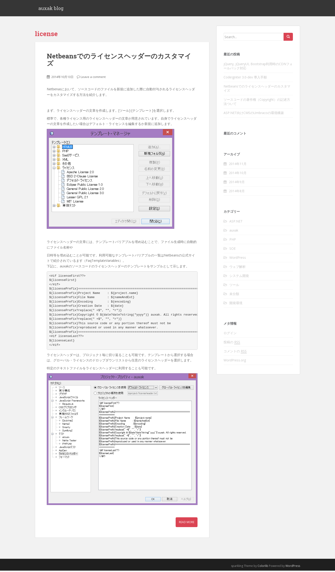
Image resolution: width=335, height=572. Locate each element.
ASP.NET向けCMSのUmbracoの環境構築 (254, 114)
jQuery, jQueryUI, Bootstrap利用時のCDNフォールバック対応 (258, 67)
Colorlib (263, 567)
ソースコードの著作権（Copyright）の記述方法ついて (257, 102)
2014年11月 (238, 165)
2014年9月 (237, 183)
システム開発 (239, 277)
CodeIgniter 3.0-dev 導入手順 (245, 78)
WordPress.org (235, 361)
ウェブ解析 (237, 268)
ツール (234, 286)
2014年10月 (238, 174)
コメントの (235, 352)
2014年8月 (237, 192)
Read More (186, 523)
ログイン (230, 334)
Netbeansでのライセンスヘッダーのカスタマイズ (119, 61)
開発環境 (235, 304)
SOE (232, 250)
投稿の (232, 343)
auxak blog (51, 9)
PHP (232, 241)
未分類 (234, 295)
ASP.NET (236, 222)
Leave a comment (93, 78)
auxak (233, 231)
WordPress (237, 259)
